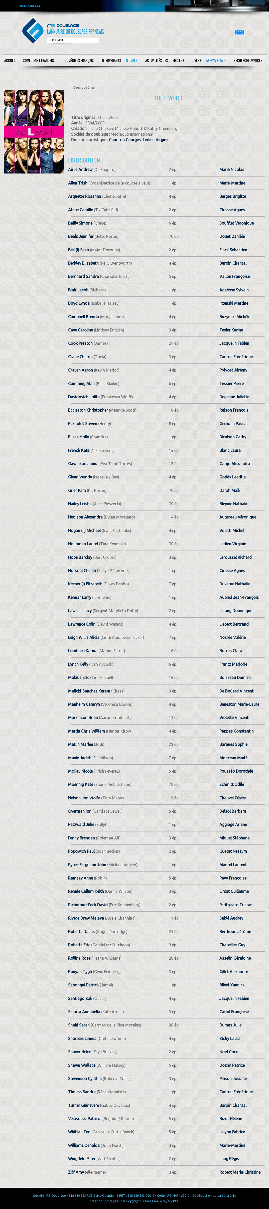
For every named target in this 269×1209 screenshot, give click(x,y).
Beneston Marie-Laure (239, 704)
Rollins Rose (79, 958)
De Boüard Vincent (236, 691)
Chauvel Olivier (232, 798)
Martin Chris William (86, 731)
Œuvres (131, 60)
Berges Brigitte (232, 196)
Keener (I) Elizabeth (85, 584)
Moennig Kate (80, 784)
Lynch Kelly (78, 664)
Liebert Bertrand (234, 624)
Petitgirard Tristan (235, 905)
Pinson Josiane (233, 1078)
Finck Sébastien (233, 250)
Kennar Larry (79, 597)
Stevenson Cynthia (85, 1078)
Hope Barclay (80, 557)
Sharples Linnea (82, 1038)
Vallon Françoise (234, 276)
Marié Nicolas (231, 169)
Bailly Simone (80, 223)
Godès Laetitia (232, 477)
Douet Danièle (232, 236)
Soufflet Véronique (236, 223)
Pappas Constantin (236, 731)
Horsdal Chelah (82, 570)
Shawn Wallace (81, 1065)
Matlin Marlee (80, 744)
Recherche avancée (248, 60)
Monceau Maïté (233, 758)
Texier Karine (231, 330)
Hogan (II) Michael (84, 530)
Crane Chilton (80, 357)
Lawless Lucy (80, 610)
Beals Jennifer (80, 236)
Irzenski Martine (233, 303)
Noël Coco (228, 1052)
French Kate (78, 450)
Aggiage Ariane (233, 824)
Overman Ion (79, 811)
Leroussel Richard (235, 557)
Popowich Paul (81, 851)
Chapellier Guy (232, 945)
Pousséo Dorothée (236, 771)
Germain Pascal (233, 423)
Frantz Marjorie (233, 664)
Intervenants (111, 60)
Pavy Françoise (232, 878)
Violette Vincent (233, 717)
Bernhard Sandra (83, 276)
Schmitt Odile (231, 784)
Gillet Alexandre (233, 971)
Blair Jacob (78, 290)
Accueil (10, 60)
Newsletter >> (216, 60)
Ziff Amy (76, 1172)
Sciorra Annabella (84, 1011)
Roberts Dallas (81, 931)
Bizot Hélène (230, 1118)
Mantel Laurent (233, 864)
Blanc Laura (230, 450)
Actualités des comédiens (164, 60)
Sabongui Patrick (83, 985)
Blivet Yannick (231, 985)
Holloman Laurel (83, 544)
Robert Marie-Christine (239, 1172)
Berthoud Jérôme (235, 931)
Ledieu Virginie (156, 139)
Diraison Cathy (232, 437)
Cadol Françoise (234, 1011)
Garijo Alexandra (234, 463)
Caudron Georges (125, 139)
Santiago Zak (80, 998)
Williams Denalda (84, 1145)
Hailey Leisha (80, 503)
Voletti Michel (231, 530)
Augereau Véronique (237, 517)
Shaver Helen (79, 1052)
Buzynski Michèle (234, 316)
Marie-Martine (232, 183)
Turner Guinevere (83, 1105)
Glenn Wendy (80, 477)
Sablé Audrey (231, 918)
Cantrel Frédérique (236, 357)
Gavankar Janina (83, 463)
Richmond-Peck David (88, 905)
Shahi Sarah (79, 1025)
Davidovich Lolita (84, 397)
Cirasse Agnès (232, 210)
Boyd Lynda (79, 303)
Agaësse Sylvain (234, 290)
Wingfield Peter (81, 1158)
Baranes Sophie (233, 744)
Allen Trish (77, 183)
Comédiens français (79, 60)
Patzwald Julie (81, 824)
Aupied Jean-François (239, 597)
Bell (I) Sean (78, 250)
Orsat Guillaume (234, 891)
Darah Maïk (229, 490)
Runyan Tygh (80, 971)
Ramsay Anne (80, 878)
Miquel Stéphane (234, 838)
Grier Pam (77, 490)
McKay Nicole (80, 771)
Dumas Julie (230, 1025)
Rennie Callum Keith (86, 891)
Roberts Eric (79, 945)
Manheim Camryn (84, 704)
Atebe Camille (80, 210)
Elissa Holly (78, 437)
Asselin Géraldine (235, 958)
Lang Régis (229, 1158)
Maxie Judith (79, 758)
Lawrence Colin (81, 624)
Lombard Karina (82, 650)
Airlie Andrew (80, 169)
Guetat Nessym (233, 851)
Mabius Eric (78, 677)
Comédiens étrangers (39, 60)
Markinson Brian (83, 717)
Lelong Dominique (235, 610)
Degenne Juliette (234, 397)
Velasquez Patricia (84, 1118)
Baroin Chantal (232, 263)
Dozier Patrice (232, 1065)
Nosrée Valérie (232, 637)
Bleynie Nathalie (233, 503)
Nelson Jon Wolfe (84, 798)
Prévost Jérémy (233, 370)
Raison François (233, 410)
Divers (196, 60)
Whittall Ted (79, 1132)
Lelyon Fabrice (232, 1132)
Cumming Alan (81, 383)
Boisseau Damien (235, 677)
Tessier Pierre (231, 383)
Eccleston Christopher (88, 410)
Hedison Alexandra (85, 517)
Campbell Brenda (83, 316)
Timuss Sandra (82, 1092)
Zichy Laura (229, 1038)
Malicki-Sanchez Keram (89, 691)
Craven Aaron (80, 370)
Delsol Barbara (232, 811)
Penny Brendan (81, 838)
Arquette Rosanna (84, 196)
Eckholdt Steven (82, 423)
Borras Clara (230, 650)
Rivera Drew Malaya (86, 918)
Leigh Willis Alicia (83, 637)
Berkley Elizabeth (83, 263)
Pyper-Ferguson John (87, 864)
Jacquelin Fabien (234, 343)
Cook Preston (80, 343)
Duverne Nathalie (234, 584)
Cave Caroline (80, 330)
